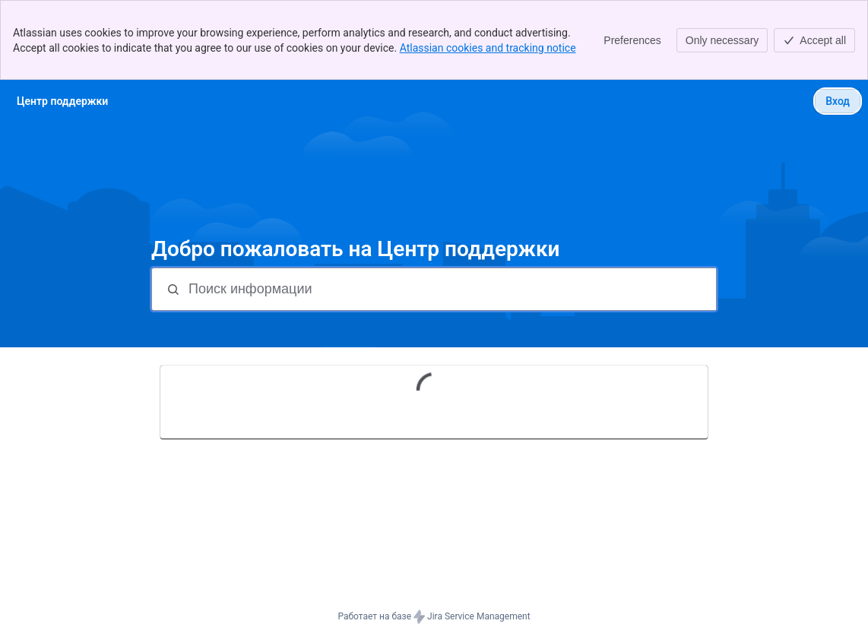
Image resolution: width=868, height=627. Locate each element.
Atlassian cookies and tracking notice (488, 48)
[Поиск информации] (450, 289)
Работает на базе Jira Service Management (433, 617)
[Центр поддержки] (62, 101)
